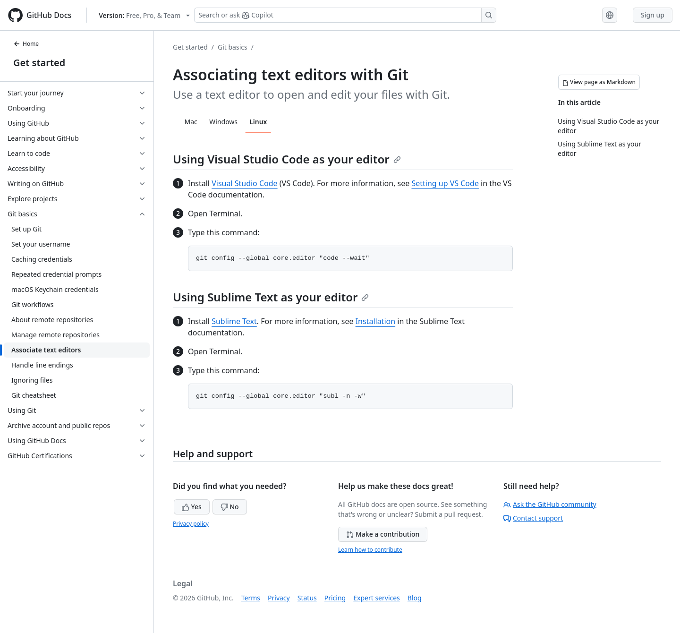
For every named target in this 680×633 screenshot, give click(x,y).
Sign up (652, 14)
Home (26, 44)
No (230, 506)
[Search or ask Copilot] (345, 15)
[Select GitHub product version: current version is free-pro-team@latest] (144, 15)
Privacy (279, 597)
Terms (250, 597)
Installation (375, 321)
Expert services (376, 597)
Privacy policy (191, 524)
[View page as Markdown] (599, 82)
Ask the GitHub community (549, 504)
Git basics (232, 47)
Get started (39, 62)
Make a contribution (382, 534)
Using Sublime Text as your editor (271, 297)
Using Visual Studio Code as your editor (287, 159)
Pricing (335, 597)
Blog (415, 597)
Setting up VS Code (444, 183)
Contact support (533, 517)
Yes (192, 506)
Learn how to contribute (370, 550)
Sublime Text (234, 321)
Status (307, 597)
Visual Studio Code (244, 183)
